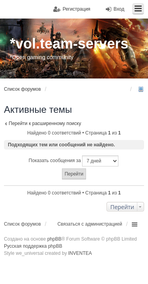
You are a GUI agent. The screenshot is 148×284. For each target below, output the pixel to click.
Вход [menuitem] (119, 9)
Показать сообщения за (74, 160)
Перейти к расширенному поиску (45, 123)
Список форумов (22, 224)
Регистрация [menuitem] (76, 9)
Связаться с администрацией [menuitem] (89, 224)
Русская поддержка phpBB (33, 246)
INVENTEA (80, 253)
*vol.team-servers (69, 44)
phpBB (54, 239)
